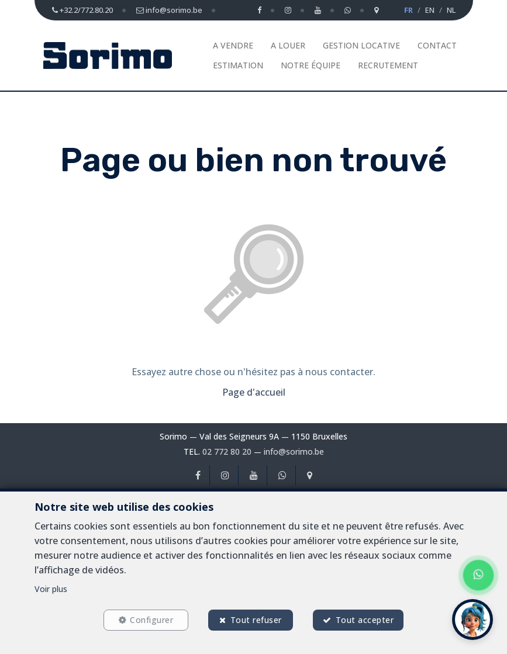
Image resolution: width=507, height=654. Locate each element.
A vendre (233, 45)
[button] (472, 619)
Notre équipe (310, 65)
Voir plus (51, 588)
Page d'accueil (253, 392)
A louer (288, 45)
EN (429, 10)
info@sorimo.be (294, 451)
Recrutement (388, 65)
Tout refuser (256, 619)
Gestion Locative (361, 45)
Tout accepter (365, 619)
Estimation (238, 65)
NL (451, 10)
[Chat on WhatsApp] (478, 575)
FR (408, 10)
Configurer (151, 619)
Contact (437, 45)
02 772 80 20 (226, 451)
